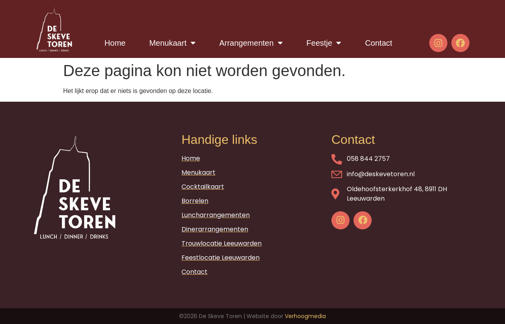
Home (115, 43)
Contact (378, 43)
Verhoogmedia (305, 316)
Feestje (324, 43)
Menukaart (172, 43)
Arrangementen (251, 43)
